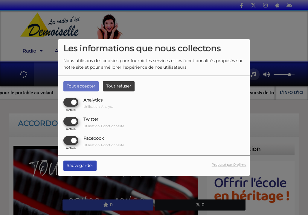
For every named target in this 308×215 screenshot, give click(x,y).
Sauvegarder (80, 165)
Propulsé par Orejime (229, 165)
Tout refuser (118, 86)
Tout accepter (81, 86)
